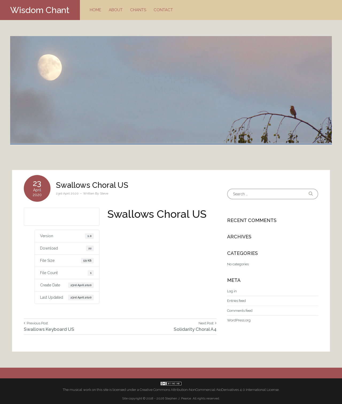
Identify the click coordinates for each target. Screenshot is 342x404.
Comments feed (239, 311)
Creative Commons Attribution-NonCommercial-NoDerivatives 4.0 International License (209, 390)
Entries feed (236, 301)
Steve (104, 193)
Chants (138, 9)
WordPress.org (239, 320)
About (116, 9)
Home (95, 9)
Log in (232, 291)
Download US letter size (61, 216)
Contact (163, 9)
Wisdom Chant (39, 10)
